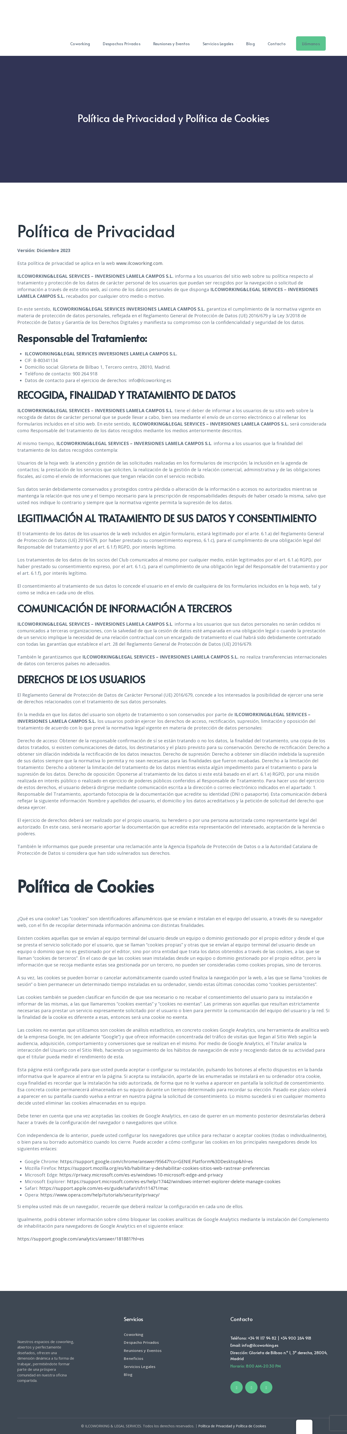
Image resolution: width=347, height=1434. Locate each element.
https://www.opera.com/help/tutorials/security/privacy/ (100, 1195)
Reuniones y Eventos (143, 1350)
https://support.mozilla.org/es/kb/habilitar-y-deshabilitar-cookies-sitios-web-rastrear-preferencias (164, 1168)
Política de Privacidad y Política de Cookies (232, 1426)
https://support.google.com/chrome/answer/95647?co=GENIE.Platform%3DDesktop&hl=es (156, 1161)
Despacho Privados (141, 1342)
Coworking (133, 1334)
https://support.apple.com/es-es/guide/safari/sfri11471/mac (103, 1188)
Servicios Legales (139, 1366)
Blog (128, 1374)
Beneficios (133, 1358)
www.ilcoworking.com (139, 263)
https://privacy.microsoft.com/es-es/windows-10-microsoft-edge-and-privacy (141, 1175)
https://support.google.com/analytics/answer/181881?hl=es (80, 1239)
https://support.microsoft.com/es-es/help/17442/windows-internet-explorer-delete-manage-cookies (174, 1181)
